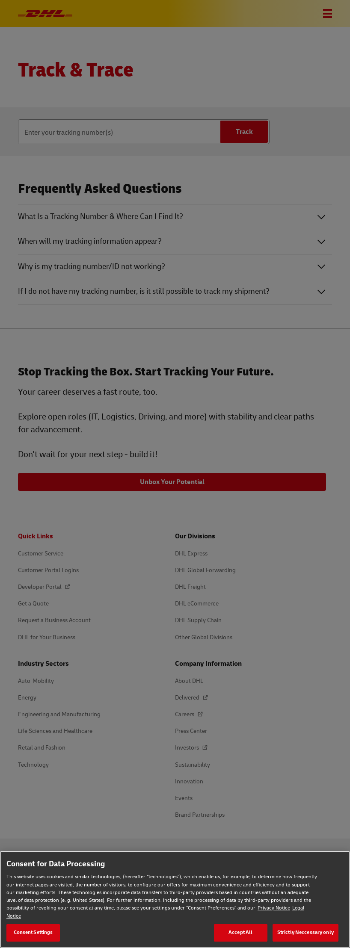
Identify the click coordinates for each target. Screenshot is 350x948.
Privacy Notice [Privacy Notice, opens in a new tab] (274, 908)
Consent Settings (33, 932)
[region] (175, 899)
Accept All (240, 932)
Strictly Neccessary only (305, 932)
